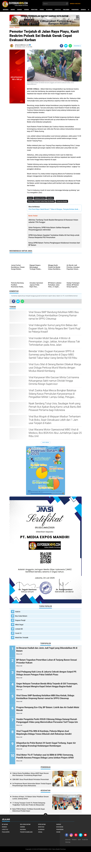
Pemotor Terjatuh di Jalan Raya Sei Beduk (41, 201)
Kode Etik (85, 839)
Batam (30, 198)
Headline (50, 198)
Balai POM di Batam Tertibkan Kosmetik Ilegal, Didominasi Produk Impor (28, 810)
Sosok (58, 832)
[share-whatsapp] (70, 45)
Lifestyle (58, 9)
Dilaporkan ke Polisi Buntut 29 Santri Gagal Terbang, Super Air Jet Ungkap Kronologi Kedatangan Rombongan (46, 744)
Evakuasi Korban (40, 198)
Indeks (13, 9)
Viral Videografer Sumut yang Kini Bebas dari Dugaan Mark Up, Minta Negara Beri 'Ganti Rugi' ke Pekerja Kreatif (55, 328)
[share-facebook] (61, 45)
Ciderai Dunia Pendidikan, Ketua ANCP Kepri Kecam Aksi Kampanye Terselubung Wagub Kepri (30, 774)
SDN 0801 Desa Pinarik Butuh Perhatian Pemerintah (30, 779)
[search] (55, 4)
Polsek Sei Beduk (61, 201)
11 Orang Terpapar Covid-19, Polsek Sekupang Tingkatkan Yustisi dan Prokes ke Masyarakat (28, 804)
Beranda (5, 9)
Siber (79, 839)
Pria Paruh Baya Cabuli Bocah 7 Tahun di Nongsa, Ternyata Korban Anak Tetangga (54, 209)
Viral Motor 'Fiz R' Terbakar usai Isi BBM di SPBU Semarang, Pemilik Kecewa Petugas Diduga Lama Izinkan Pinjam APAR (45, 756)
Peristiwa (34, 9)
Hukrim (26, 9)
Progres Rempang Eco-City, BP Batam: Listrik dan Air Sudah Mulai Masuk (47, 708)
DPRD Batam (42, 824)
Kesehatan (59, 827)
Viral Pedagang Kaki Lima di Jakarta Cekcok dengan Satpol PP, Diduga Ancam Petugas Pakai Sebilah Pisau (46, 673)
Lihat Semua (45, 442)
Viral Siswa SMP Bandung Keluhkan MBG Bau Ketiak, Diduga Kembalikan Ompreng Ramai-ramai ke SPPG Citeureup (54, 315)
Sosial (42, 9)
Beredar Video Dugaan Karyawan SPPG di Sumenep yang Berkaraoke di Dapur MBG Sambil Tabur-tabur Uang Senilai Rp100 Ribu (53, 354)
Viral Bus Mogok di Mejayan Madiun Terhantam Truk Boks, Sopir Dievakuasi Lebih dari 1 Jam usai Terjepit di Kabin (55, 420)
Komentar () (77, 46)
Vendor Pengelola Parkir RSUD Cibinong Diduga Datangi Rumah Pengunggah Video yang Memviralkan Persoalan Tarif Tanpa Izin (47, 720)
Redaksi (74, 839)
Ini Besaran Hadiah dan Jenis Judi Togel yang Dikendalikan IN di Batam (46, 649)
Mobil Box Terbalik (21, 638)
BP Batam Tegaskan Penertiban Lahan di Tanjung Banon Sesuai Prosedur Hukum (46, 661)
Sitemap (67, 842)
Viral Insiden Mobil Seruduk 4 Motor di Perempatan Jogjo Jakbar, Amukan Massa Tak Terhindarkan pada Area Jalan (54, 341)
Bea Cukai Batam (21, 616)
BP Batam (5, 824)
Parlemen (66, 9)
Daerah (19, 9)
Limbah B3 (19, 629)
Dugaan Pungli (20, 620)
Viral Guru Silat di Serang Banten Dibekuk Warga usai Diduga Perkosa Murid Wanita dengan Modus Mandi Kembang (55, 367)
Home (11, 27)
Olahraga (49, 9)
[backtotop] (45, 815)
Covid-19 (18, 633)
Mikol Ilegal (19, 625)
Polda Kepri (5, 832)
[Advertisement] (17, 132)
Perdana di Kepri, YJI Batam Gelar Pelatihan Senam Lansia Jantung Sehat (30, 798)
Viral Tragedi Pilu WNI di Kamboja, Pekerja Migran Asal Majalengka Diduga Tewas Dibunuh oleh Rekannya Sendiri (44, 732)
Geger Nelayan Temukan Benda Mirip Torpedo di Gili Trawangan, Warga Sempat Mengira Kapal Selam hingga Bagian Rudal (47, 685)
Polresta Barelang (26, 832)
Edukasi (83, 9)
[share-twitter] (66, 45)
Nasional (23, 829)
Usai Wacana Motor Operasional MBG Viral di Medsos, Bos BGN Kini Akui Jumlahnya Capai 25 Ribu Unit (55, 433)
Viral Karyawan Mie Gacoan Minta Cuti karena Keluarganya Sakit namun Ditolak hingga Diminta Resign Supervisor (54, 380)
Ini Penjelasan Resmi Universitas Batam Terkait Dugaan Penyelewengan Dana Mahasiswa (31, 785)
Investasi (41, 827)
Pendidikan (75, 9)
